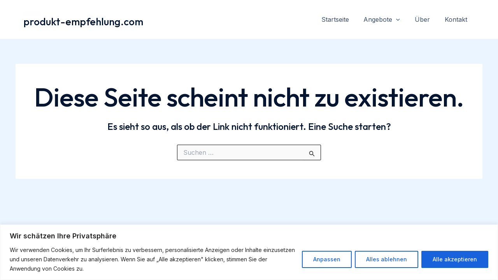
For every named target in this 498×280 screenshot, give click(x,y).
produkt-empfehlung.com (83, 21)
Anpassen (326, 259)
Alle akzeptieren (455, 259)
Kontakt (457, 19)
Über (425, 19)
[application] (402, 19)
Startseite (343, 19)
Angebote (387, 19)
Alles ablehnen (386, 259)
